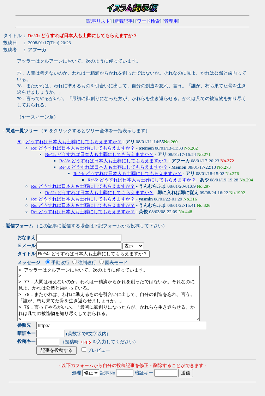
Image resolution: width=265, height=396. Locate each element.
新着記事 (123, 21)
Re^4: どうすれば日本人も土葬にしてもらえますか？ (127, 173)
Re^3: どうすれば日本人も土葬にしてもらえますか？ (113, 160)
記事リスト (98, 21)
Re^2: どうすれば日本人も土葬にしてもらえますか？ (99, 154)
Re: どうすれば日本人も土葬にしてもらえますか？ (83, 148)
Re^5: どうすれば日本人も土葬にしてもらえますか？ (142, 179)
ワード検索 (148, 21)
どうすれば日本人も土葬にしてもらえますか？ (73, 141)
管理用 (171, 21)
